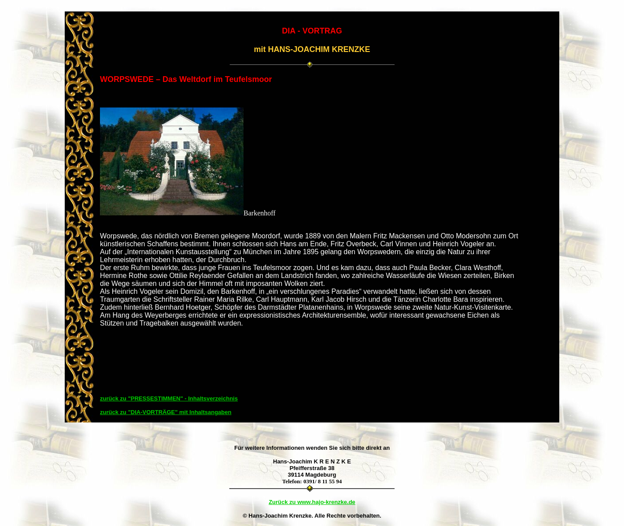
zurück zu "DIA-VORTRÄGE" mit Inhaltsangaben (165, 412)
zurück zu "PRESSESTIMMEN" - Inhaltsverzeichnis (169, 398)
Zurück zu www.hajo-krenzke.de (312, 502)
